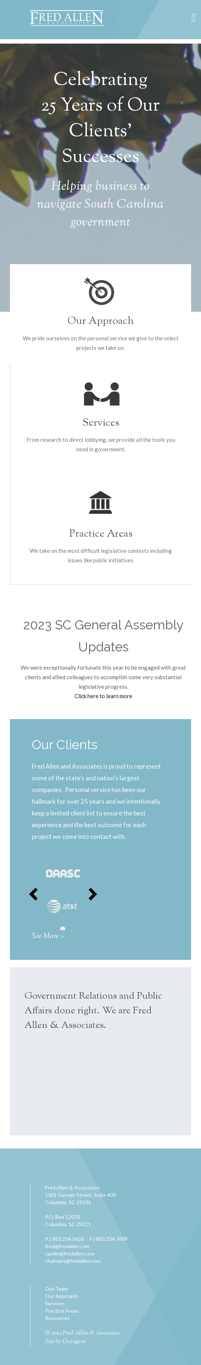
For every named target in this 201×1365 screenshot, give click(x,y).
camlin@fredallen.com (70, 1253)
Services (101, 423)
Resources (57, 1318)
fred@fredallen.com (67, 1246)
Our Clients (65, 744)
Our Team (56, 1289)
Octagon (74, 1342)
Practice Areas (100, 534)
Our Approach (100, 321)
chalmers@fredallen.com (73, 1261)
